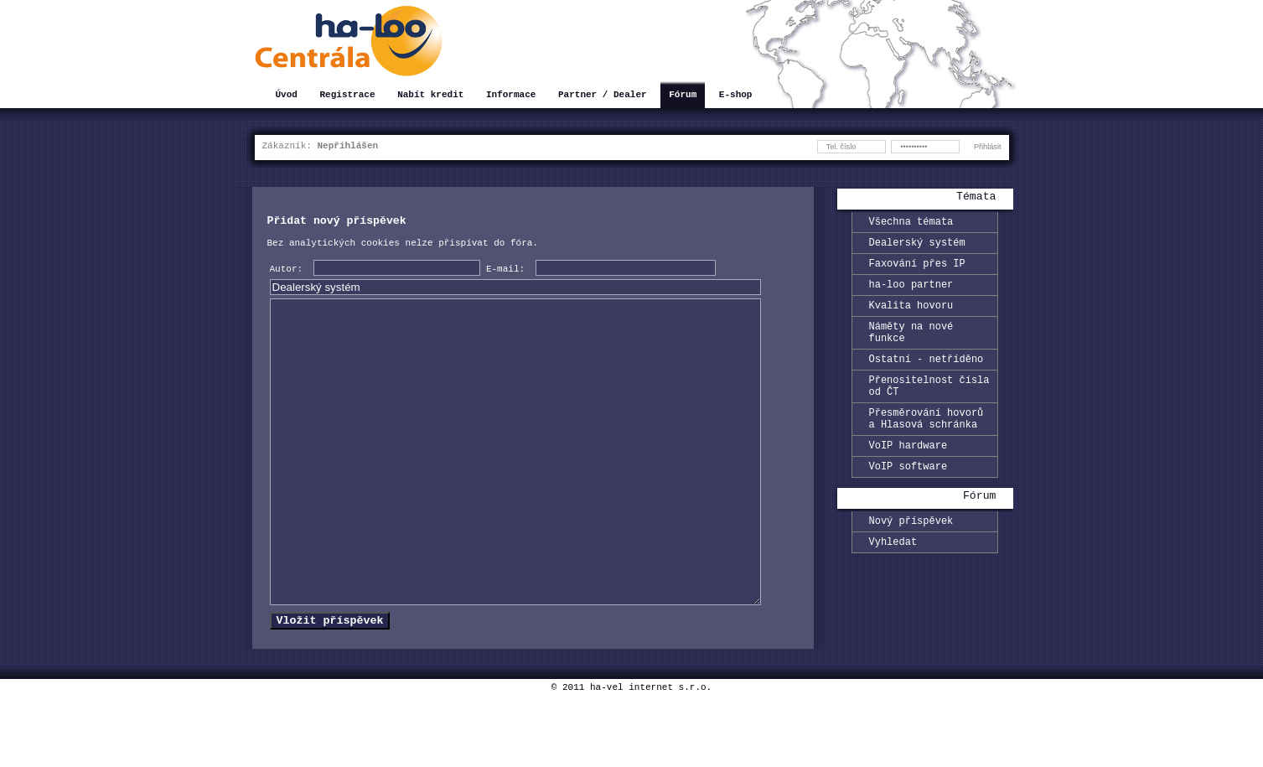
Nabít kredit (430, 96)
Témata (976, 197)
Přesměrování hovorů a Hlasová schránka (926, 447)
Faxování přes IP (917, 270)
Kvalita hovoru (911, 317)
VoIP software (908, 501)
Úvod (287, 96)
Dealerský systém (917, 247)
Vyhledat (893, 581)
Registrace (347, 96)
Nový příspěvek (911, 558)
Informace (511, 96)
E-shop (736, 96)
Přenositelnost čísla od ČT (929, 409)
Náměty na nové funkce (911, 348)
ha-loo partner (911, 294)
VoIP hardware (908, 477)
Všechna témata (911, 223)
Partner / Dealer (602, 96)
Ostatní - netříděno (926, 378)
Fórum (682, 96)
